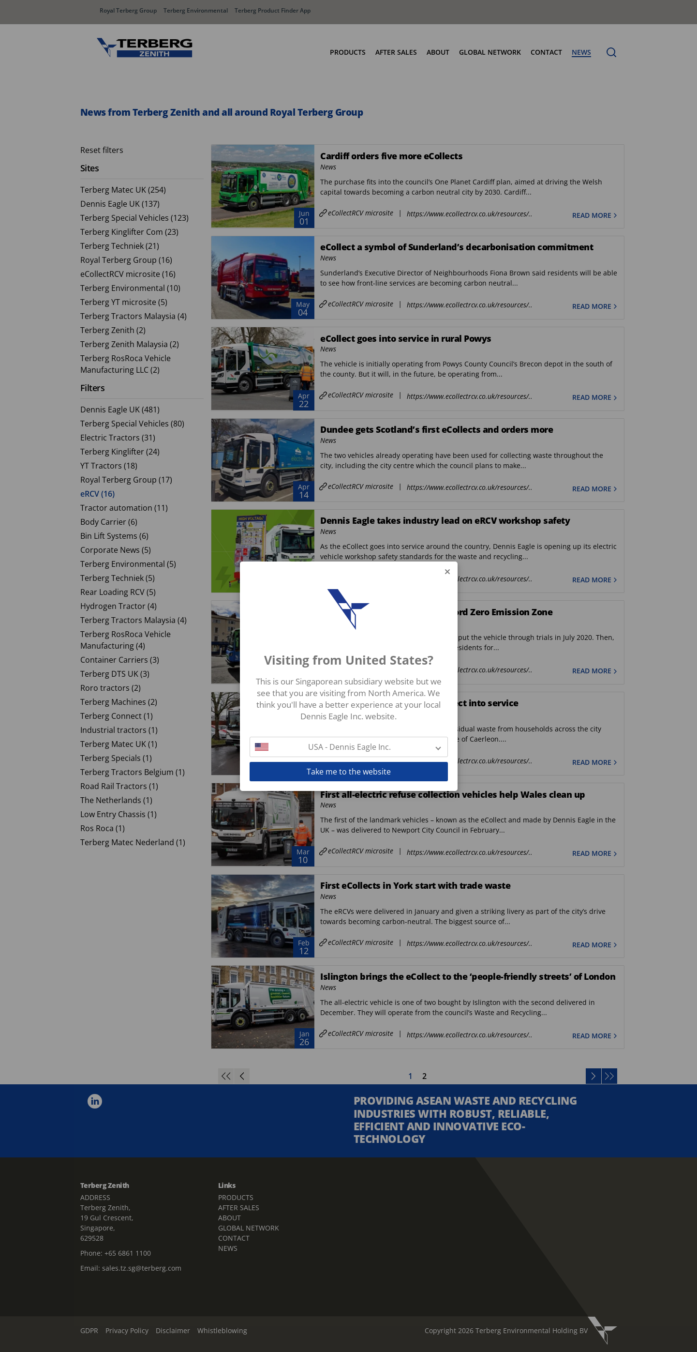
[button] (349, 747)
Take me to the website (349, 771)
